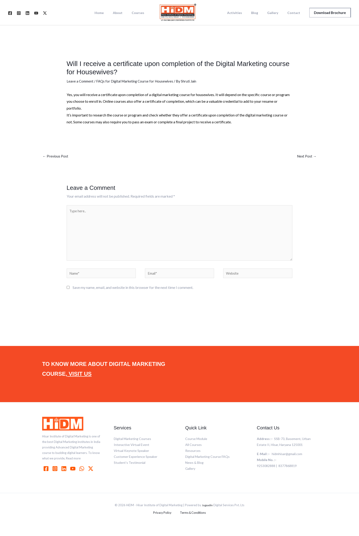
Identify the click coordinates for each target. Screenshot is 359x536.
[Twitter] (45, 13)
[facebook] (47, 475)
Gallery (276, 12)
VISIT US (79, 380)
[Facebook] (10, 13)
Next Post (306, 156)
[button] (330, 12)
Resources (193, 457)
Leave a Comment (81, 81)
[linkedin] (64, 475)
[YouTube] (36, 13)
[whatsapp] (82, 475)
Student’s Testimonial (129, 469)
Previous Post (56, 156)
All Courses (193, 451)
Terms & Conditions (191, 519)
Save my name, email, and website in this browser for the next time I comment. (133, 293)
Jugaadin (207, 511)
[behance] (91, 475)
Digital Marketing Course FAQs (207, 463)
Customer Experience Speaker (135, 463)
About (122, 12)
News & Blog (194, 469)
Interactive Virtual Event (131, 451)
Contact (295, 12)
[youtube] (73, 475)
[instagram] (56, 475)
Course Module (196, 445)
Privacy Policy (163, 519)
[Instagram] (19, 13)
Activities (244, 12)
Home (106, 12)
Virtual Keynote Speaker (131, 457)
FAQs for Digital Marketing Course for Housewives (137, 81)
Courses (139, 12)
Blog (261, 12)
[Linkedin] (27, 13)
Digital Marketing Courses (132, 445)
